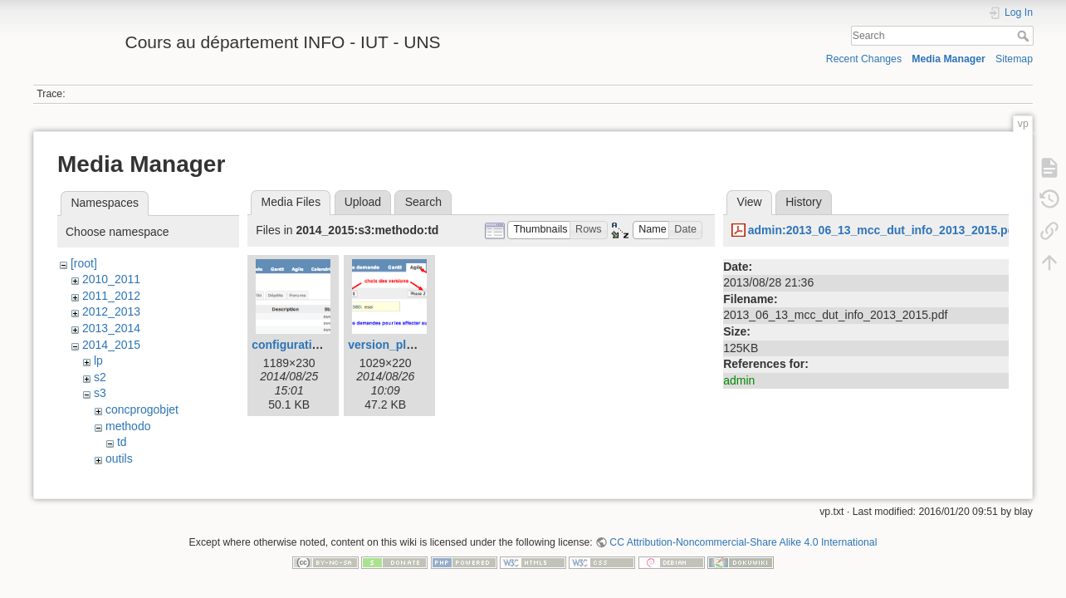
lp (98, 360)
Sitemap (1014, 59)
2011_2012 (111, 295)
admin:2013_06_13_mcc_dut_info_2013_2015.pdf (883, 230)
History (803, 201)
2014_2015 (111, 344)
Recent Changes (864, 59)
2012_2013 (111, 311)
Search (1025, 36)
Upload (363, 201)
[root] (84, 263)
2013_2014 (111, 328)
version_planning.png (408, 344)
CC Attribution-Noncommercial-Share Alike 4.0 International (743, 543)
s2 (100, 377)
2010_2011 (111, 279)
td (122, 441)
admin (739, 380)
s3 (100, 392)
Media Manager (948, 59)
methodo (127, 426)
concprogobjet (141, 409)
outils (119, 458)
